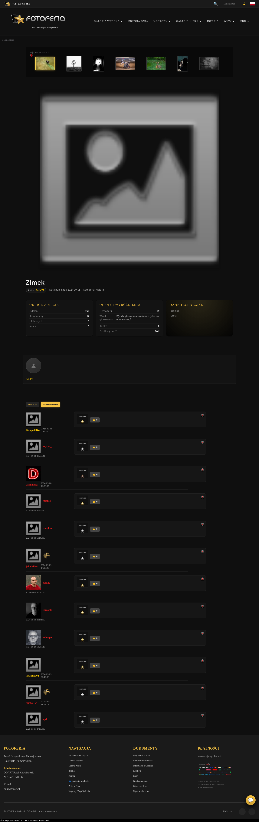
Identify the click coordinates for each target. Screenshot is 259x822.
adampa (47, 637)
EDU (243, 21)
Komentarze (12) (50, 404)
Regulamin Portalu (141, 755)
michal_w (31, 703)
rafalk (46, 582)
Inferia (213, 21)
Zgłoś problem (139, 786)
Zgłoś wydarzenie (141, 791)
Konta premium (140, 781)
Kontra (72, 776)
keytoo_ (47, 446)
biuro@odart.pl (12, 789)
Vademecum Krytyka (78, 755)
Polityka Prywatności (142, 760)
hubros (47, 500)
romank (47, 610)
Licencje (137, 770)
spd (45, 719)
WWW (228, 21)
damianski (32, 484)
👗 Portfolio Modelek (79, 781)
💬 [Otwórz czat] (251, 800)
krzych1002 (32, 675)
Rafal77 (40, 290)
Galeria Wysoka (107, 21)
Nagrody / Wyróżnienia (79, 791)
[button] (121, 21)
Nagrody (160, 21)
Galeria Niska (187, 21)
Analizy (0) (32, 404)
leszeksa (47, 528)
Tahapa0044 (33, 430)
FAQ (135, 776)
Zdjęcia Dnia (138, 21)
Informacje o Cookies (143, 765)
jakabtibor (32, 566)
